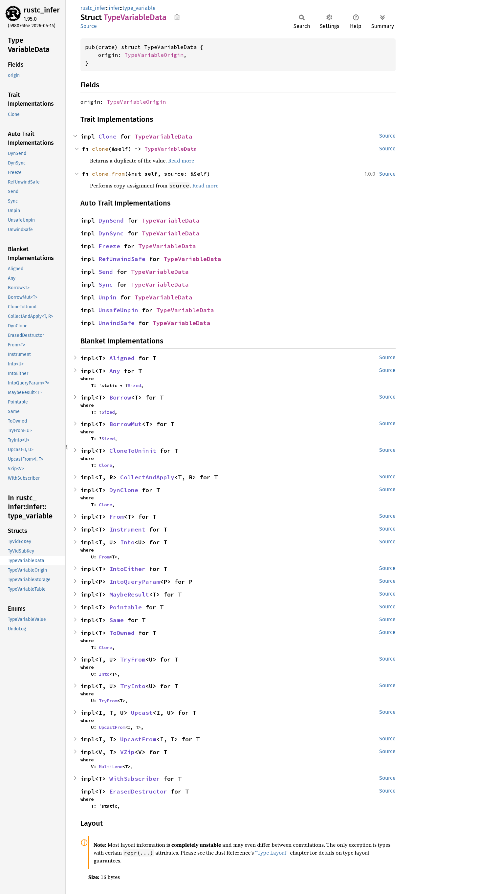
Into (127, 542)
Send (105, 271)
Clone (107, 136)
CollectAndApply (147, 477)
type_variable (139, 8)
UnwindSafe (116, 323)
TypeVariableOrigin (154, 55)
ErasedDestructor (138, 791)
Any (114, 371)
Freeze (109, 246)
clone (100, 148)
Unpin (107, 297)
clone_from (108, 173)
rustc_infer (42, 10)
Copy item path (177, 17)
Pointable (125, 607)
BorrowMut (125, 424)
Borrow (120, 397)
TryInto (132, 686)
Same (116, 620)
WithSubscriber (134, 778)
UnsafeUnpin (118, 310)
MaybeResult (129, 594)
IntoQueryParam (134, 581)
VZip (127, 752)
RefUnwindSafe (121, 259)
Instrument (127, 529)
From (116, 516)
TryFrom (132, 659)
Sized (134, 385)
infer (114, 8)
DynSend (111, 220)
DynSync (111, 233)
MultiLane (110, 767)
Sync (105, 284)
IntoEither (127, 569)
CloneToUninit (132, 450)
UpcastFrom (112, 727)
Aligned (122, 358)
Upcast (142, 712)
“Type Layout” (272, 852)
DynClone (123, 490)
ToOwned (122, 633)
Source (88, 26)
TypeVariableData (163, 136)
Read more (181, 160)
